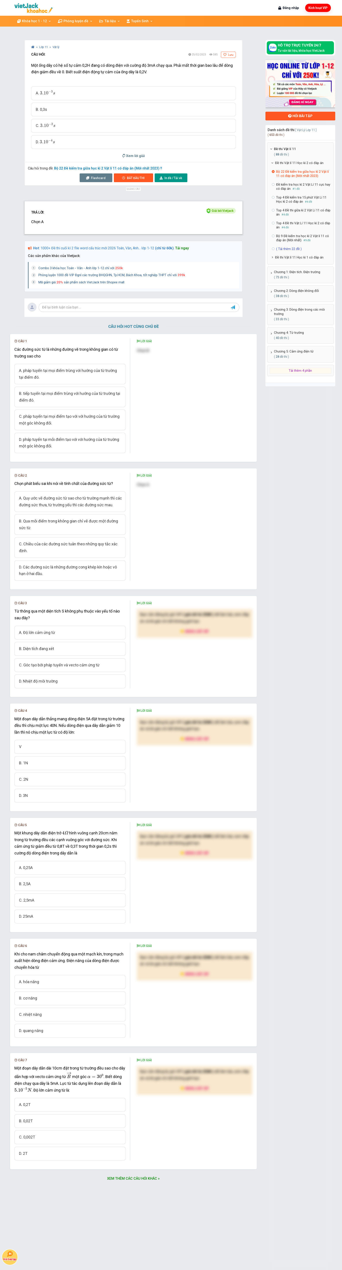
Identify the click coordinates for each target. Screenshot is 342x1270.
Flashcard (96, 178)
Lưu (228, 54)
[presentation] (47, 92)
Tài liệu (109, 21)
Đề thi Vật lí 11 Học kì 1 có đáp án (299, 257)
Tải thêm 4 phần (300, 371)
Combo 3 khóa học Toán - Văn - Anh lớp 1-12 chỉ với (80, 268)
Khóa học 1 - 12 (34, 21)
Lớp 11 (43, 47)
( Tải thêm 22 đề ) (289, 249)
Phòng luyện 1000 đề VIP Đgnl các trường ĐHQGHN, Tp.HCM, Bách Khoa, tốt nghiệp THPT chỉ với (111, 275)
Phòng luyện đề (75, 21)
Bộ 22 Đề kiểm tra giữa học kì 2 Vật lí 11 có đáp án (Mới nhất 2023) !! (108, 168)
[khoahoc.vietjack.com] (33, 8)
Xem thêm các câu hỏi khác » (133, 1178)
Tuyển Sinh (140, 21)
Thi (133, 178)
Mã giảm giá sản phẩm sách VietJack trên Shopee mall (81, 282)
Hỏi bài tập (300, 116)
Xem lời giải (133, 156)
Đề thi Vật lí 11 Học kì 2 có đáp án (299, 163)
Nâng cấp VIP (194, 631)
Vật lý (56, 47)
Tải (171, 178)
